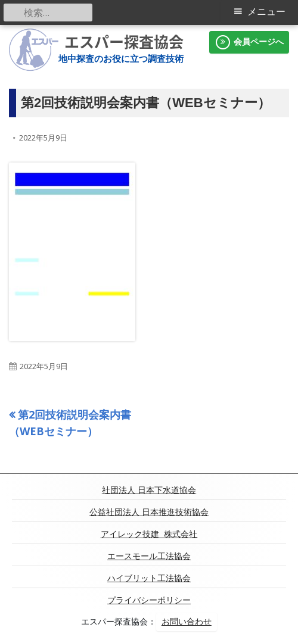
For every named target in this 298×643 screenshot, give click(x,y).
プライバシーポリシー (149, 600)
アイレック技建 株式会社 (149, 534)
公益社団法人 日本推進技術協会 (149, 512)
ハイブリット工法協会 (149, 578)
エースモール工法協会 (149, 556)
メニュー (266, 11)
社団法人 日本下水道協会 (149, 490)
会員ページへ (249, 42)
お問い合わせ (187, 621)
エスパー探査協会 (124, 41)
